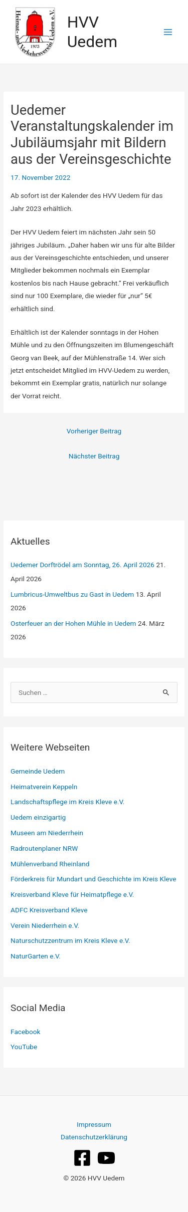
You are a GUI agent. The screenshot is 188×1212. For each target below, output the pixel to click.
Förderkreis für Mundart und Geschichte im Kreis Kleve (93, 879)
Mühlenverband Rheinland (50, 864)
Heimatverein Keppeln (44, 787)
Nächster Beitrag (94, 456)
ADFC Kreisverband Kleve (49, 910)
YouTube (24, 1047)
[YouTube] (106, 1158)
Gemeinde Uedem (38, 771)
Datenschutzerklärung (94, 1137)
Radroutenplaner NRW (44, 848)
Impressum (94, 1124)
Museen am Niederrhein (47, 833)
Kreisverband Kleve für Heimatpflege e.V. (72, 894)
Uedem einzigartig (38, 817)
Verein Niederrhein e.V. (45, 925)
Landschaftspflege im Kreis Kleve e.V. (67, 802)
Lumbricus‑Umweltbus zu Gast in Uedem (72, 594)
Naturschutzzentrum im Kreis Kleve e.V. (70, 940)
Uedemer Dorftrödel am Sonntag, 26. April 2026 (82, 565)
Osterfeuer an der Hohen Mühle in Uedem (73, 623)
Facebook (25, 1032)
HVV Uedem (92, 32)
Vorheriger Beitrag (94, 431)
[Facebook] (82, 1158)
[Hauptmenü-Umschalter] (168, 32)
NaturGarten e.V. (36, 956)
